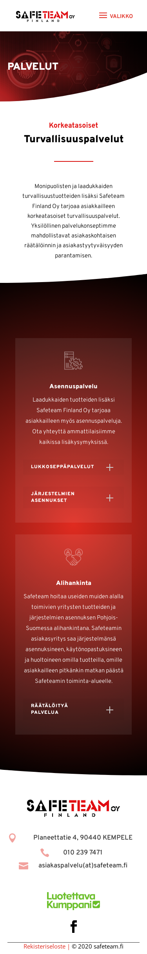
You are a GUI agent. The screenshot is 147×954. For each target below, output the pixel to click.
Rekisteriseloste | (47, 946)
